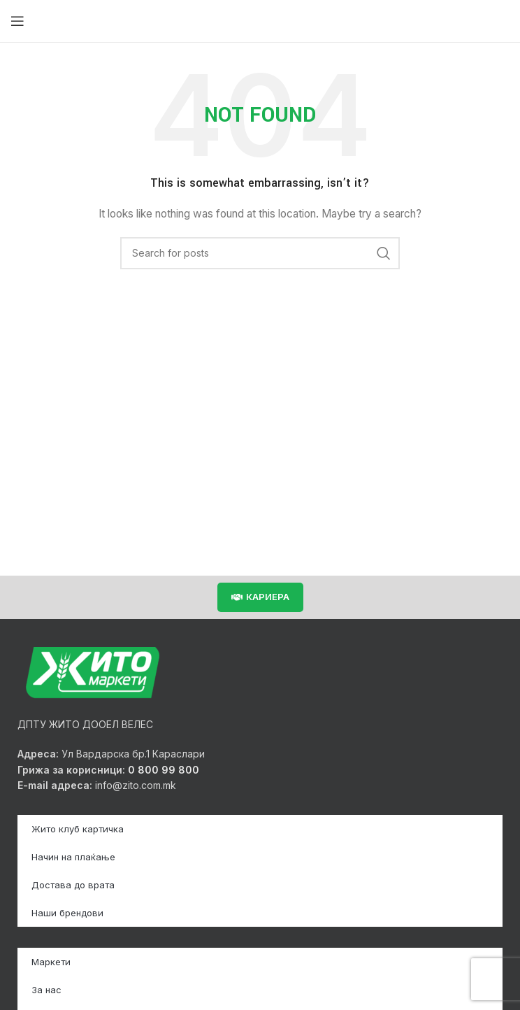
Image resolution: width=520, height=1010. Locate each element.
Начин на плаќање (73, 856)
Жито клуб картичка (77, 828)
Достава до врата (73, 884)
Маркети (51, 961)
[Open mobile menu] (17, 21)
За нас (46, 989)
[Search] (260, 253)
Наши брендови (67, 912)
